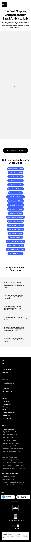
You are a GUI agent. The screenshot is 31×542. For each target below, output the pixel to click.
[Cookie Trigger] (15, 501)
